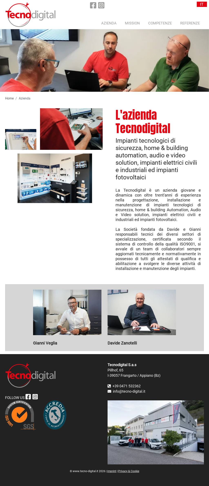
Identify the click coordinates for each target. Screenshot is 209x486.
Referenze (190, 23)
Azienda (109, 23)
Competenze (160, 23)
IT (201, 4)
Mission (132, 23)
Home (9, 98)
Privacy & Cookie (128, 471)
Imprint (111, 471)
